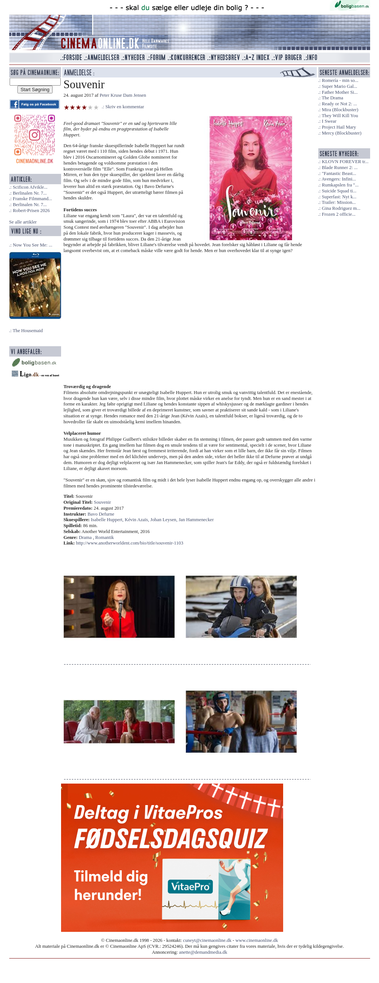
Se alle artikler (23, 222)
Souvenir (102, 502)
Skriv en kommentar (124, 106)
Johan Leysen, (164, 519)
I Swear (329, 121)
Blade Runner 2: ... (340, 167)
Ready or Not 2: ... (339, 103)
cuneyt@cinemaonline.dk (207, 940)
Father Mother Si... (340, 92)
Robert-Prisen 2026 (31, 210)
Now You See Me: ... (32, 245)
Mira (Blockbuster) (340, 109)
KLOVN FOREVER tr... (345, 161)
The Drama (332, 97)
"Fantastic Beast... (339, 173)
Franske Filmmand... (32, 198)
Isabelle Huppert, (108, 519)
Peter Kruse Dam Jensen (123, 95)
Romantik (104, 537)
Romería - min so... (340, 80)
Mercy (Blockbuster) (341, 133)
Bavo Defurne (101, 514)
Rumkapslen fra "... (340, 185)
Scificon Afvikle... (30, 187)
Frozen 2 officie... (338, 214)
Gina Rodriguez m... (341, 208)
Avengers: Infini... (339, 179)
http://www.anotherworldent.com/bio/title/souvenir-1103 (129, 543)
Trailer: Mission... (339, 202)
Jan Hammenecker (196, 519)
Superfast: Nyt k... (339, 196)
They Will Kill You (340, 115)
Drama (85, 537)
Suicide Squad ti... (339, 190)
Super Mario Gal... (339, 86)
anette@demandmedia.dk (203, 952)
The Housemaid (28, 330)
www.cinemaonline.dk (256, 940)
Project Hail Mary (339, 127)
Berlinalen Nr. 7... (30, 193)
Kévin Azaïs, (137, 519)
